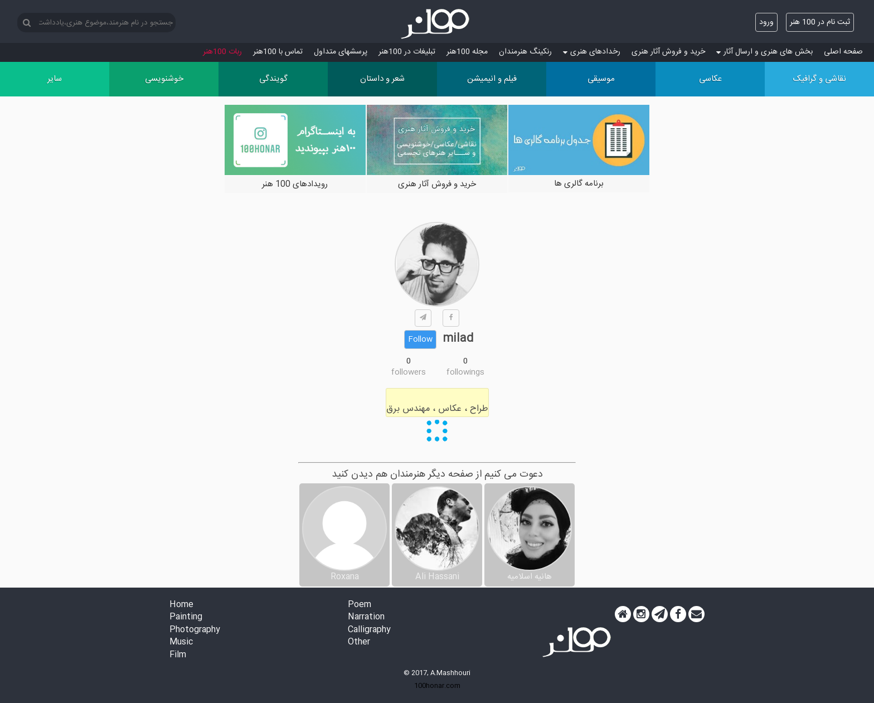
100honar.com (437, 686)
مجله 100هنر (467, 52)
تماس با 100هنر (278, 52)
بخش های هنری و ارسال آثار (764, 52)
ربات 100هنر (222, 52)
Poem (359, 605)
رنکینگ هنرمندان (525, 52)
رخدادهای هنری (591, 52)
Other (359, 642)
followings (465, 372)
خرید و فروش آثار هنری (668, 52)
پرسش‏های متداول (340, 52)
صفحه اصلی (843, 52)
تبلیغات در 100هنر (406, 52)
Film (177, 655)
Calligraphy (369, 630)
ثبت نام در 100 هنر (820, 22)
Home (181, 605)
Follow (420, 339)
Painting (185, 617)
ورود (766, 22)
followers (408, 372)
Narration (366, 617)
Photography (194, 630)
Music (181, 642)
